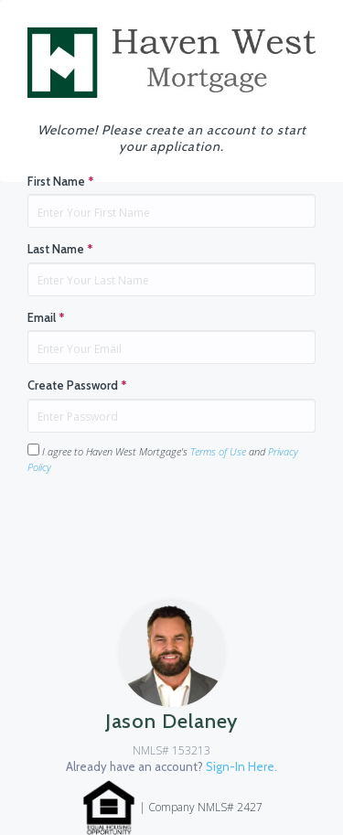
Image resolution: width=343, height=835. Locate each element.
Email (46, 317)
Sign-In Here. (241, 766)
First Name (60, 181)
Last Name (60, 248)
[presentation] (166, 525)
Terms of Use (218, 451)
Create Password (77, 385)
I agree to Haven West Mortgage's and (162, 459)
